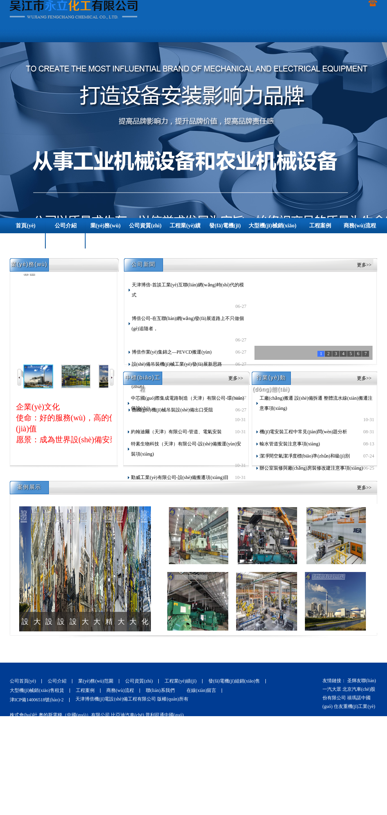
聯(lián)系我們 (160, 690)
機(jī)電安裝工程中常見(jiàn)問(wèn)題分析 (304, 431)
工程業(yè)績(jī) (181, 681)
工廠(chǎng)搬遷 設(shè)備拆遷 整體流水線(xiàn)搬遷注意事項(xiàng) (316, 403)
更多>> (364, 265)
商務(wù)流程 (120, 690)
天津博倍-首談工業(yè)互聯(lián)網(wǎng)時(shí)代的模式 (188, 290)
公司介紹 (57, 681)
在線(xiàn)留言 (201, 690)
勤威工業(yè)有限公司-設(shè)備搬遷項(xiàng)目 (180, 477)
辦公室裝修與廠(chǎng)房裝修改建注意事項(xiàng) (311, 468)
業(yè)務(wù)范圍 (95, 681)
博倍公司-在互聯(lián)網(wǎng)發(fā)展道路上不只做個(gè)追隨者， (188, 323)
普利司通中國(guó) (164, 715)
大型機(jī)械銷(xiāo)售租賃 (37, 690)
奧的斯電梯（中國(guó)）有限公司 (75, 715)
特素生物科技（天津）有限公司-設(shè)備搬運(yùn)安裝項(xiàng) (186, 449)
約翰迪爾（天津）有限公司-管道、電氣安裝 (176, 431)
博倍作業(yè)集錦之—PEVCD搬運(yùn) (172, 352)
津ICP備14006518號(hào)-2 (37, 699)
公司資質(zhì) (139, 681)
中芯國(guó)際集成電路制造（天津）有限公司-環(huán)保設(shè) (187, 403)
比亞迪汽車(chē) (127, 715)
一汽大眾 (331, 689)
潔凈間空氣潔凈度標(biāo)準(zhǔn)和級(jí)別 (305, 456)
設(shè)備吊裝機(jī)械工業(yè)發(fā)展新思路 (177, 364)
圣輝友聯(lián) (361, 680)
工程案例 (85, 690)
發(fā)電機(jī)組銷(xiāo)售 (234, 681)
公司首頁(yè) (23, 681)
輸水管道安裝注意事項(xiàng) (290, 444)
